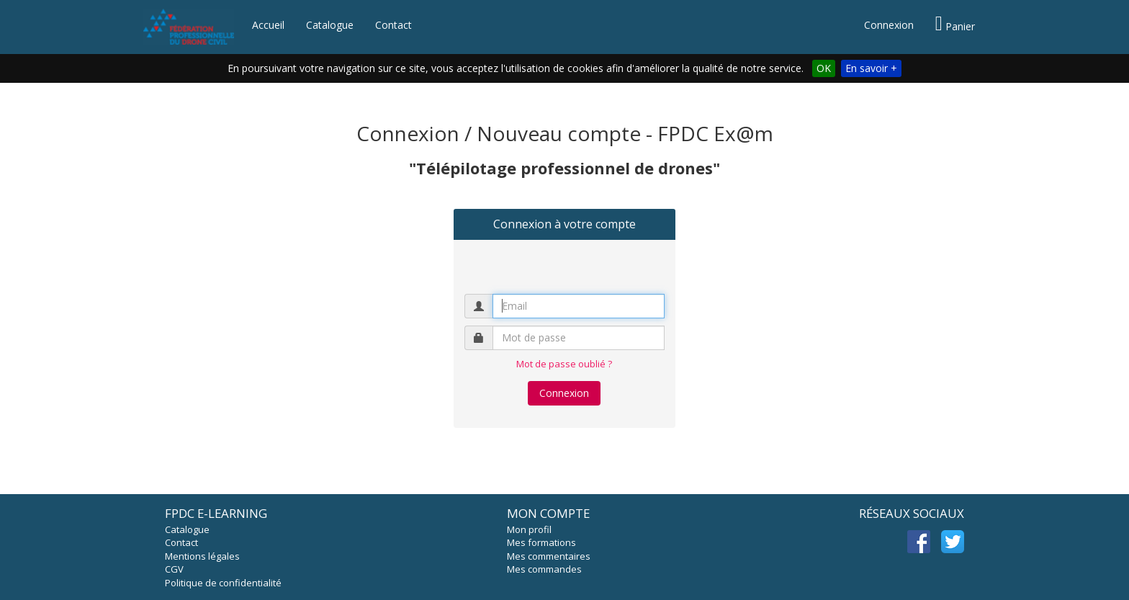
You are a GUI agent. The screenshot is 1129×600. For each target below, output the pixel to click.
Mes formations (541, 542)
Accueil (268, 25)
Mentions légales (202, 556)
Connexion (889, 25)
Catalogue (330, 25)
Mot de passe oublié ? (564, 363)
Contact (393, 25)
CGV (174, 569)
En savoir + (871, 68)
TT (952, 541)
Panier (955, 24)
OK (824, 68)
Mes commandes (544, 569)
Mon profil (529, 529)
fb (918, 541)
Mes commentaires (548, 556)
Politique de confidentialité (223, 582)
